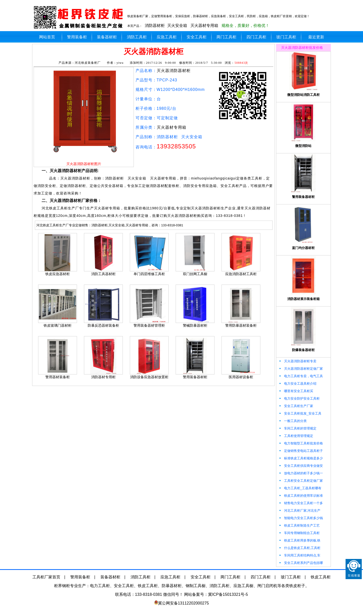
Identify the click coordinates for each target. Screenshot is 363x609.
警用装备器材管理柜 (149, 325)
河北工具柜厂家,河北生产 (300, 510)
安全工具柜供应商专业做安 (301, 466)
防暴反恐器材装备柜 (103, 325)
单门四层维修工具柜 (149, 274)
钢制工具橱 (196, 586)
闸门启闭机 (267, 586)
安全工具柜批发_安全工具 (300, 413)
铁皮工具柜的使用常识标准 (301, 495)
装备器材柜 (107, 37)
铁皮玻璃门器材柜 (58, 325)
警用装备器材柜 (195, 377)
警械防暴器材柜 (195, 325)
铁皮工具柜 (321, 577)
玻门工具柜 (286, 37)
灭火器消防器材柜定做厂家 (301, 368)
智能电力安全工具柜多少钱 (301, 518)
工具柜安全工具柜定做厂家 (301, 481)
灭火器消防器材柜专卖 (297, 361)
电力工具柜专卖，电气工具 (301, 376)
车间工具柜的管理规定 (297, 428)
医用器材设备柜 (241, 377)
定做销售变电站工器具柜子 (301, 451)
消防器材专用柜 (103, 377)
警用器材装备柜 (57, 377)
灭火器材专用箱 (204, 25)
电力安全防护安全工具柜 (299, 398)
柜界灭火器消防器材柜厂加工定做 (79, 17)
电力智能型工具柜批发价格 (301, 443)
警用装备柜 (77, 37)
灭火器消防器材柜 (174, 70)
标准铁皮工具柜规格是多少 (301, 458)
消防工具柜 (137, 37)
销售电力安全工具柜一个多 (301, 503)
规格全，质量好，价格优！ (245, 25)
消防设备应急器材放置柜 (149, 377)
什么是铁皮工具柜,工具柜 (300, 548)
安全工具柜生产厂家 (296, 406)
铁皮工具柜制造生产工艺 (299, 525)
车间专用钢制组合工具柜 (299, 533)
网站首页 (47, 37)
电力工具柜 (100, 586)
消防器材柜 (155, 25)
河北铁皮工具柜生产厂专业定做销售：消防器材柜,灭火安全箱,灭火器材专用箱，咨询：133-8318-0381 (109, 225)
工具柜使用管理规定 (296, 436)
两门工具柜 (226, 37)
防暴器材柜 (172, 586)
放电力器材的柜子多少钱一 (301, 473)
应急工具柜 (167, 37)
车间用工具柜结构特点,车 (300, 555)
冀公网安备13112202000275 (183, 603)
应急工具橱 (243, 586)
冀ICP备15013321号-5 (228, 594)
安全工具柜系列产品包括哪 (301, 563)
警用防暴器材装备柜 (241, 325)
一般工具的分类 (293, 421)
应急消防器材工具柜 (241, 274)
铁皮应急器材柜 (57, 274)
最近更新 (316, 37)
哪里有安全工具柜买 (296, 391)
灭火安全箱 (177, 25)
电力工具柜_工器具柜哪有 (300, 488)
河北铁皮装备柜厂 (88, 62)
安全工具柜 (197, 37)
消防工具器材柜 (103, 274)
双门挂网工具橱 (195, 274)
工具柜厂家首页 (46, 577)
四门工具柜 (256, 37)
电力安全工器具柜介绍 (297, 383)
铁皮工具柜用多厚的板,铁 (300, 540)
